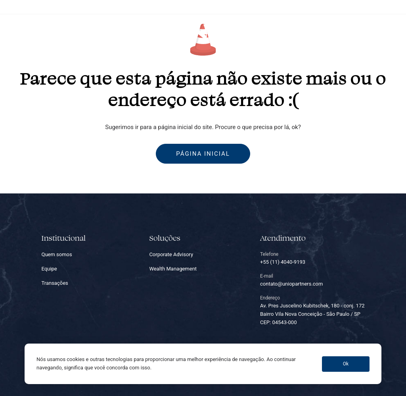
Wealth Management (173, 269)
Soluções (123, 32)
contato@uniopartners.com (373, 7)
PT (384, 32)
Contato (331, 32)
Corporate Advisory (171, 254)
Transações (258, 32)
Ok (346, 364)
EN (398, 32)
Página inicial (203, 153)
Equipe (156, 32)
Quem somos (82, 32)
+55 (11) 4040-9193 (315, 7)
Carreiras (297, 32)
